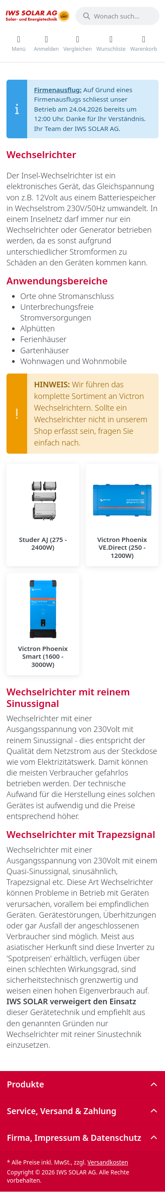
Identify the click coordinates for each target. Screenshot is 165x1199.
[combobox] (117, 16)
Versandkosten (107, 1162)
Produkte (25, 1084)
